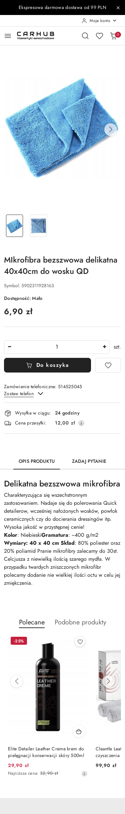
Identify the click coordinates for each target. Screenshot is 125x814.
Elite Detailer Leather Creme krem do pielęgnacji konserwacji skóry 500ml (46, 752)
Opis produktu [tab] (37, 461)
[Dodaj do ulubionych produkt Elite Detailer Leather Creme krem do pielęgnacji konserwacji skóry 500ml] (80, 642)
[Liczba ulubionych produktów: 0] (99, 35)
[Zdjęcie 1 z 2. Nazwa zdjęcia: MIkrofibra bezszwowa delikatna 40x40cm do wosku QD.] (14, 226)
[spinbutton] (57, 347)
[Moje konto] (99, 20)
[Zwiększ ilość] (104, 347)
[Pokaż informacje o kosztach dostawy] (81, 423)
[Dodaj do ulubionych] (108, 365)
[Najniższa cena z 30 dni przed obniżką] (84, 773)
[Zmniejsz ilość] (9, 347)
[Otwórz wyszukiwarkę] (85, 35)
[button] (111, 130)
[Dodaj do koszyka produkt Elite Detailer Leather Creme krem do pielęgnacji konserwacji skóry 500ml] (79, 731)
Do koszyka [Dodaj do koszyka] (47, 365)
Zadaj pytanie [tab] (89, 461)
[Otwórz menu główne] (8, 36)
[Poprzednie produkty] (17, 681)
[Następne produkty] (108, 681)
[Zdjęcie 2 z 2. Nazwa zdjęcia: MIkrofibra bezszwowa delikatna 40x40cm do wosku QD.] (38, 226)
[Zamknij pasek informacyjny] (118, 8)
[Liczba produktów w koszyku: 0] (113, 35)
